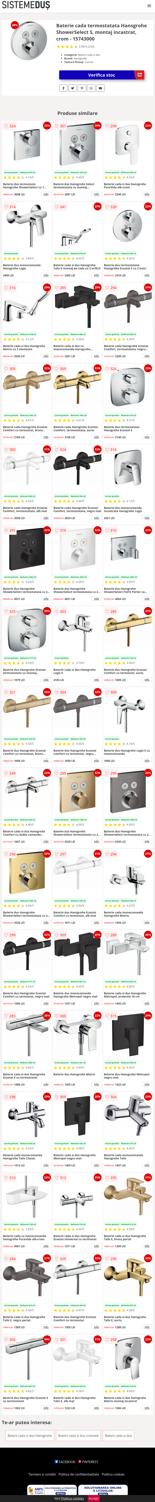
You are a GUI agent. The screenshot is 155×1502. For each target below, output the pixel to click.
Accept (94, 1498)
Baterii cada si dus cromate (78, 1435)
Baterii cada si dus (118, 1435)
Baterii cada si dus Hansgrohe (30, 1435)
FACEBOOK (65, 1462)
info (46, 194)
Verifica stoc (116, 74)
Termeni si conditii (42, 1474)
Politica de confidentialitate (79, 1474)
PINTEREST (88, 1462)
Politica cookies (113, 1474)
